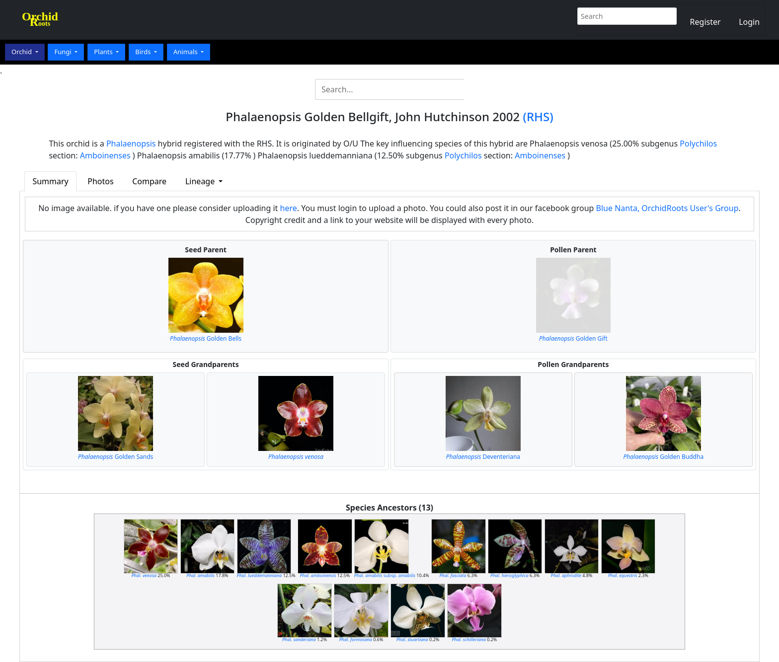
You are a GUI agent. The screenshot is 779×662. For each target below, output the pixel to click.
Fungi (63, 51)
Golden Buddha (663, 456)
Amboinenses (105, 155)
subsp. (384, 575)
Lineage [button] (201, 181)
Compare (149, 181)
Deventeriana (483, 456)
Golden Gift (573, 338)
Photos (100, 181)
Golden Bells (205, 338)
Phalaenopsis (131, 143)
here (288, 208)
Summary (50, 181)
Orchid (22, 51)
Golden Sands (115, 456)
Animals (186, 51)
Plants (104, 51)
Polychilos (698, 143)
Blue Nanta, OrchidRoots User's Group (667, 208)
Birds (144, 51)
